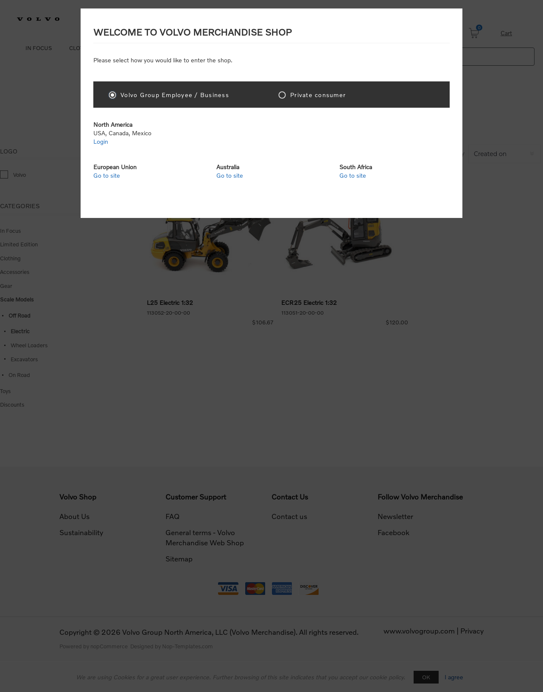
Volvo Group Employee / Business (174, 94)
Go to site (106, 175)
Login (100, 141)
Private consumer (318, 94)
